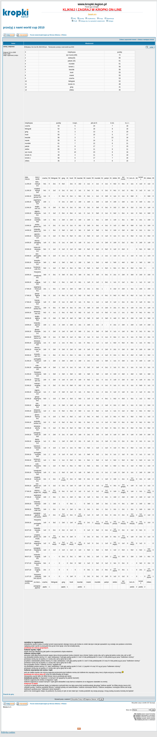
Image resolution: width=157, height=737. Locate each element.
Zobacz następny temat (146, 39)
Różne (64, 35)
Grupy (100, 18)
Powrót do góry (8, 694)
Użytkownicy (90, 18)
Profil (74, 21)
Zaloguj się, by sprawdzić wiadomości (92, 21)
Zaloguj (109, 21)
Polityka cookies (8, 732)
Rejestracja (109, 18)
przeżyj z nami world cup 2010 (23, 27)
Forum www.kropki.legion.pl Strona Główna (45, 35)
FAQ (73, 18)
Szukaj (80, 18)
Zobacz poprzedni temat (127, 39)
